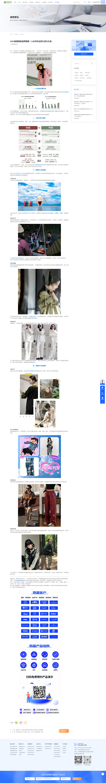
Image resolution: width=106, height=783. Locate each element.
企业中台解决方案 (13, 753)
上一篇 (29, 730)
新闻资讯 (64, 749)
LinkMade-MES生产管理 (57, 753)
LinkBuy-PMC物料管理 (57, 751)
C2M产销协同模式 (79, 87)
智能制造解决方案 (13, 751)
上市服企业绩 (78, 77)
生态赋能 (44, 2)
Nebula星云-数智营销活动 (31, 755)
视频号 (82, 73)
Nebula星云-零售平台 (31, 747)
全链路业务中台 (39, 747)
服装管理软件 (20, 580)
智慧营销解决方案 (13, 749)
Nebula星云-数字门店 (31, 751)
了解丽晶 (64, 747)
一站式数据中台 (39, 749)
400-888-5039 (82, 746)
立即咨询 (103, 2)
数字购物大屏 (21, 749)
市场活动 (64, 751)
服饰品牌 (77, 80)
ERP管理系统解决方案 (13, 755)
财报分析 (89, 80)
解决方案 (25, 2)
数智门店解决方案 (13, 747)
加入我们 (64, 753)
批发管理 (83, 80)
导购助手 (20, 751)
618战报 (85, 77)
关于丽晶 (57, 2)
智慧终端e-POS (22, 747)
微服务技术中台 (39, 751)
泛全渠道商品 (85, 84)
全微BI (20, 755)
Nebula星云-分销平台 (31, 749)
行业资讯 (23, 34)
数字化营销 (77, 84)
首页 (15, 2)
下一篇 (29, 732)
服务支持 (38, 2)
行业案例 (31, 2)
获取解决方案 (83, 54)
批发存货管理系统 (57, 757)
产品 (19, 2)
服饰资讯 (77, 73)
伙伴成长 (50, 2)
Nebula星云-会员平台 (31, 753)
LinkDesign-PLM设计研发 (57, 749)
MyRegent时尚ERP (48, 747)
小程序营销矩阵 (22, 753)
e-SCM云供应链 (57, 747)
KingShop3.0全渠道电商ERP (48, 749)
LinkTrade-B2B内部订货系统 (57, 755)
